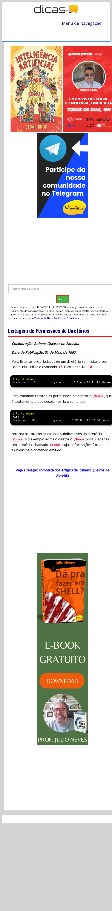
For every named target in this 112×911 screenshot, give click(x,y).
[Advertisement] (59, 517)
